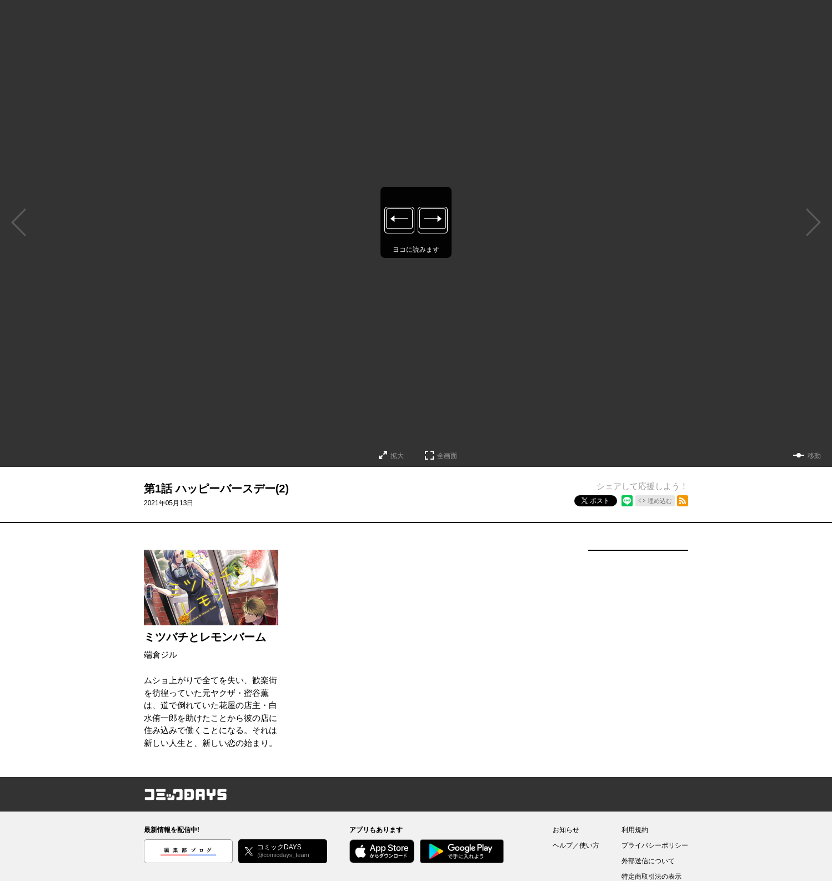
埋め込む (660, 500)
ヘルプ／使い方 (576, 845)
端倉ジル (160, 654)
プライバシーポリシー (655, 845)
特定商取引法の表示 (651, 876)
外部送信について (648, 861)
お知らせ (566, 830)
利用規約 (635, 830)
